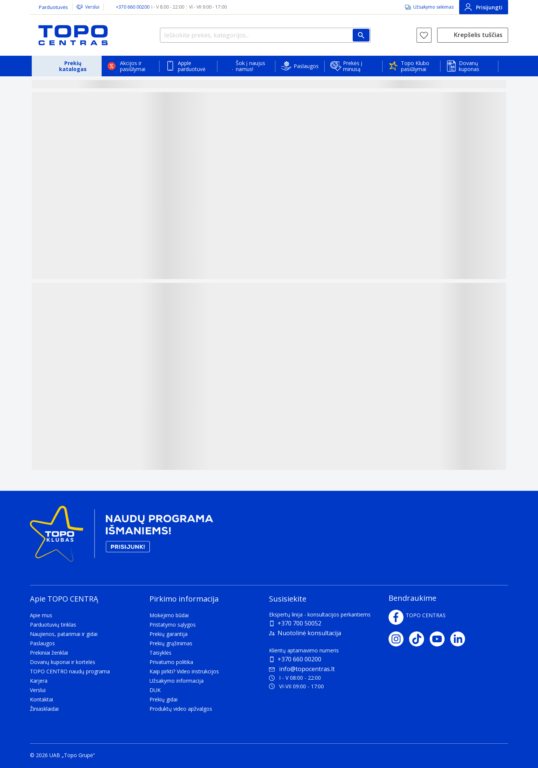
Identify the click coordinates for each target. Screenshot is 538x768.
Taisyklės (160, 652)
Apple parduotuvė (191, 66)
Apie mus (41, 615)
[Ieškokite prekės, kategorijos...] (265, 35)
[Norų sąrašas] (424, 35)
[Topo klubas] (121, 536)
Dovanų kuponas (469, 66)
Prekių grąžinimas (170, 643)
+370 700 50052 (299, 623)
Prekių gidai (163, 699)
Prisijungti (484, 7)
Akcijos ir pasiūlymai (132, 66)
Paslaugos (306, 66)
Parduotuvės (53, 7)
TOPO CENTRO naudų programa (70, 671)
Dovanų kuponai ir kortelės (62, 662)
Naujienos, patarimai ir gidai (64, 634)
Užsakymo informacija (176, 680)
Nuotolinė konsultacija (309, 633)
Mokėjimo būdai (169, 615)
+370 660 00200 (299, 659)
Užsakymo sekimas (433, 7)
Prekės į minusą (352, 66)
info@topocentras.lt (302, 669)
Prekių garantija (168, 634)
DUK (155, 690)
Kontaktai (41, 699)
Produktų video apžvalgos (180, 709)
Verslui (92, 7)
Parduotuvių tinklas (53, 624)
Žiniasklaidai (44, 709)
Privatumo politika (171, 662)
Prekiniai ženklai (49, 652)
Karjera (38, 680)
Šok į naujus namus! (250, 66)
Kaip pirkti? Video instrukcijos (184, 671)
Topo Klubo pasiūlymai (415, 66)
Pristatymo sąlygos (172, 624)
